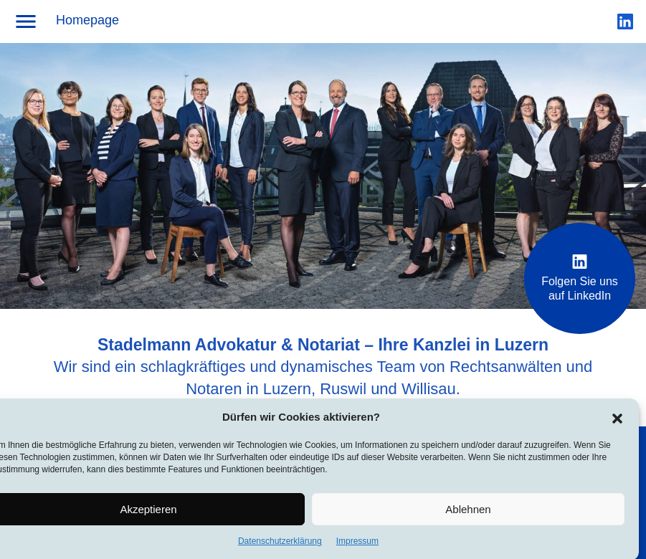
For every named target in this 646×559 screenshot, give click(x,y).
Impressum (357, 544)
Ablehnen (467, 511)
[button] (617, 419)
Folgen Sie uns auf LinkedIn (580, 278)
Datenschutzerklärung (280, 544)
